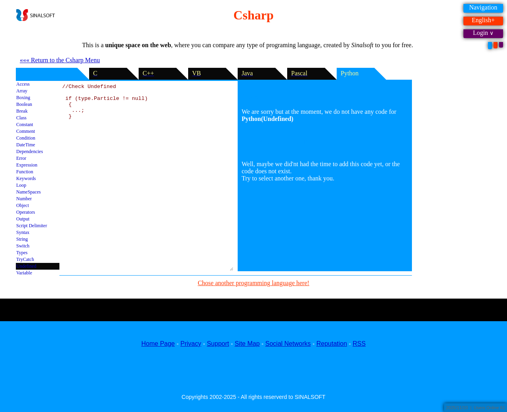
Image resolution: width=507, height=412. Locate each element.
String (22, 239)
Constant (24, 124)
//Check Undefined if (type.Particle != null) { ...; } (147, 177)
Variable (24, 273)
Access (23, 84)
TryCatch (25, 259)
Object (22, 205)
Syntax (22, 232)
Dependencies (29, 151)
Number (24, 198)
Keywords (26, 178)
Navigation (483, 7)
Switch (22, 246)
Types (22, 252)
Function (24, 171)
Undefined (26, 266)
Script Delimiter (31, 225)
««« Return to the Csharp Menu (60, 60)
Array (21, 91)
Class (21, 118)
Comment (25, 131)
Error (21, 158)
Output (22, 219)
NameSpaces (28, 192)
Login (480, 32)
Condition (25, 138)
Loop (21, 185)
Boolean (24, 104)
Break (22, 111)
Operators (25, 212)
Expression (26, 165)
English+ (483, 20)
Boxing (23, 97)
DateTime (25, 145)
